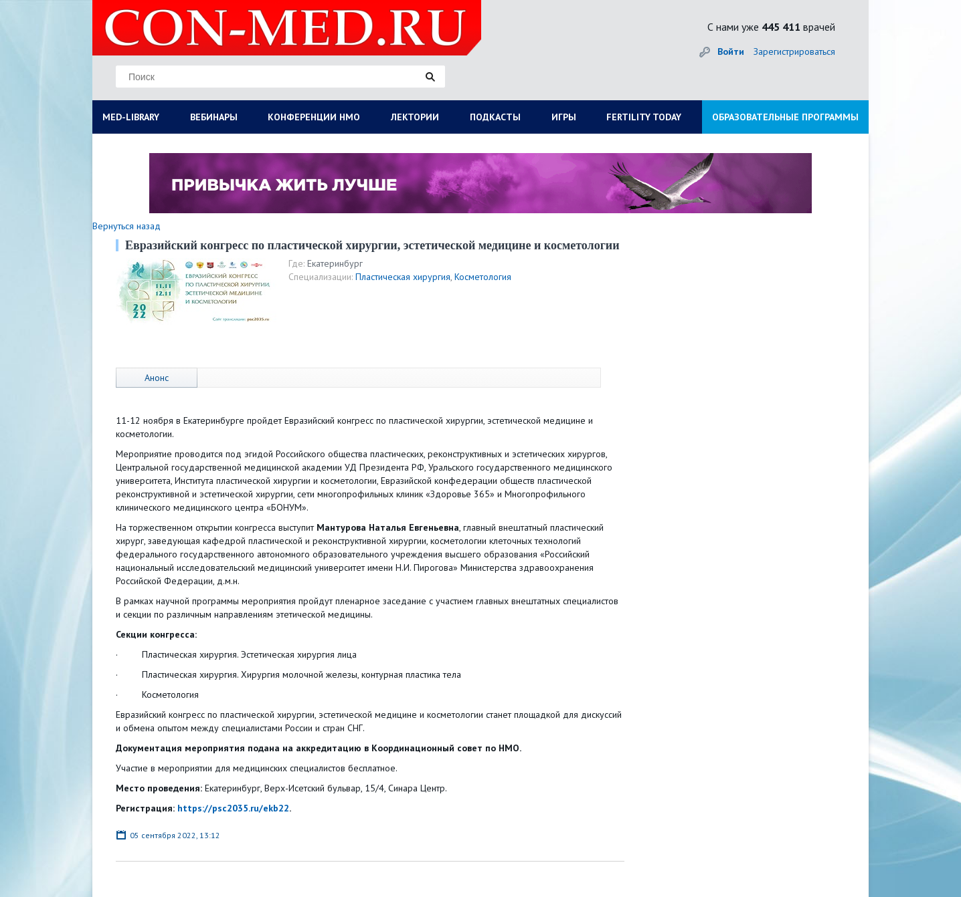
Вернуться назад (126, 226)
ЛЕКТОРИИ (415, 117)
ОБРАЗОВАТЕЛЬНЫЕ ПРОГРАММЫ (785, 117)
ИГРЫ (563, 117)
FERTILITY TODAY (643, 117)
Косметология (482, 277)
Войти (730, 51)
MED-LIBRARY (130, 117)
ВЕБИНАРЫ (214, 117)
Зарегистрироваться (794, 51)
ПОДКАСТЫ (495, 117)
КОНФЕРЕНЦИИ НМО (314, 117)
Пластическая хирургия (402, 277)
